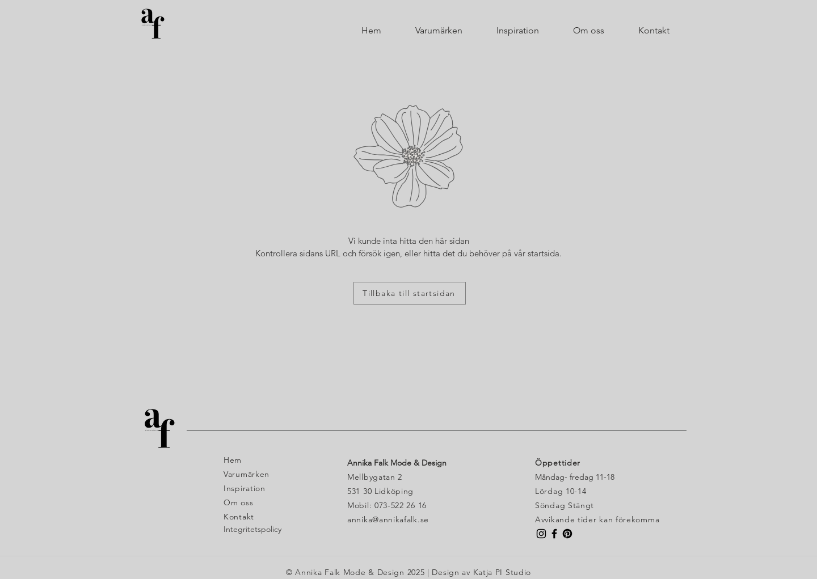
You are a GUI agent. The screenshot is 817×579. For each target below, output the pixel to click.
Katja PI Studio (502, 572)
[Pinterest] (567, 533)
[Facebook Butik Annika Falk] (554, 533)
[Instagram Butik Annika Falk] (541, 533)
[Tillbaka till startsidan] (409, 293)
